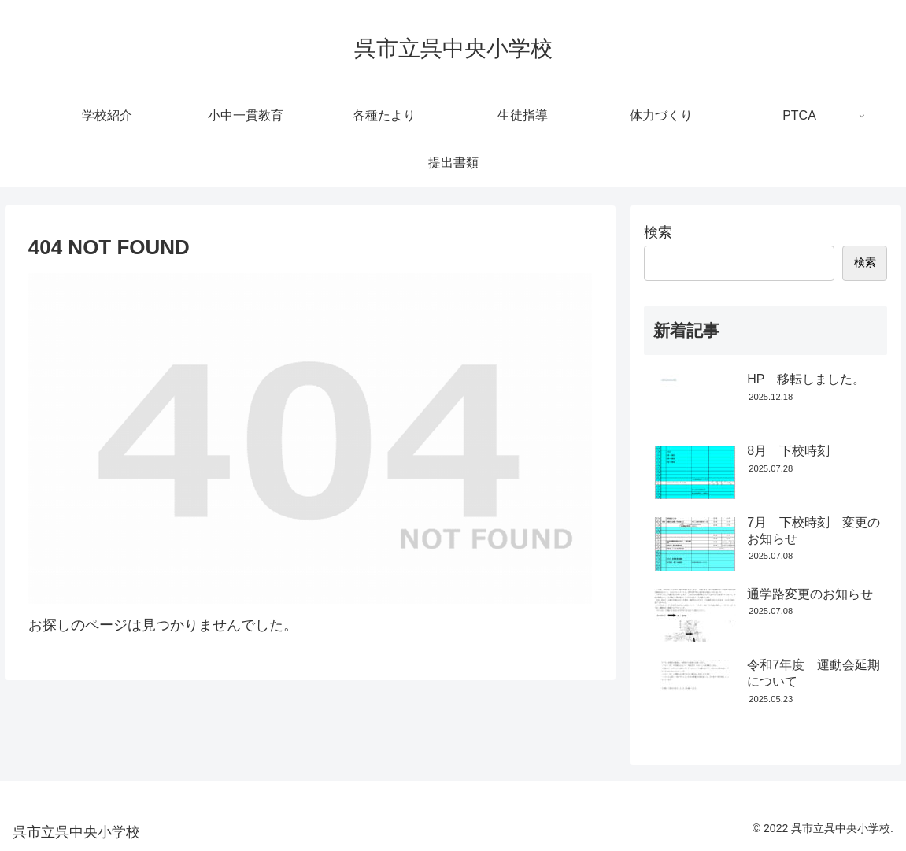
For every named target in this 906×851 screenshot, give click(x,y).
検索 (658, 232)
